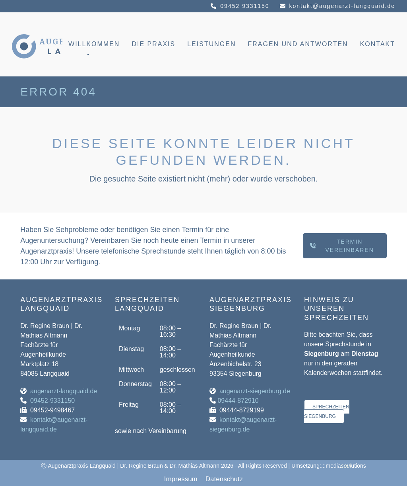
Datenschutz (224, 479)
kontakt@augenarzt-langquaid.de (342, 6)
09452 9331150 (244, 6)
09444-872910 (237, 400)
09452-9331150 (52, 400)
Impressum (181, 479)
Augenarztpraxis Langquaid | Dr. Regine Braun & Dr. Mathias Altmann (133, 466)
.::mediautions (343, 466)
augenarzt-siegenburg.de (254, 391)
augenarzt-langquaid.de (63, 391)
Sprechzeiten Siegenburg (326, 411)
